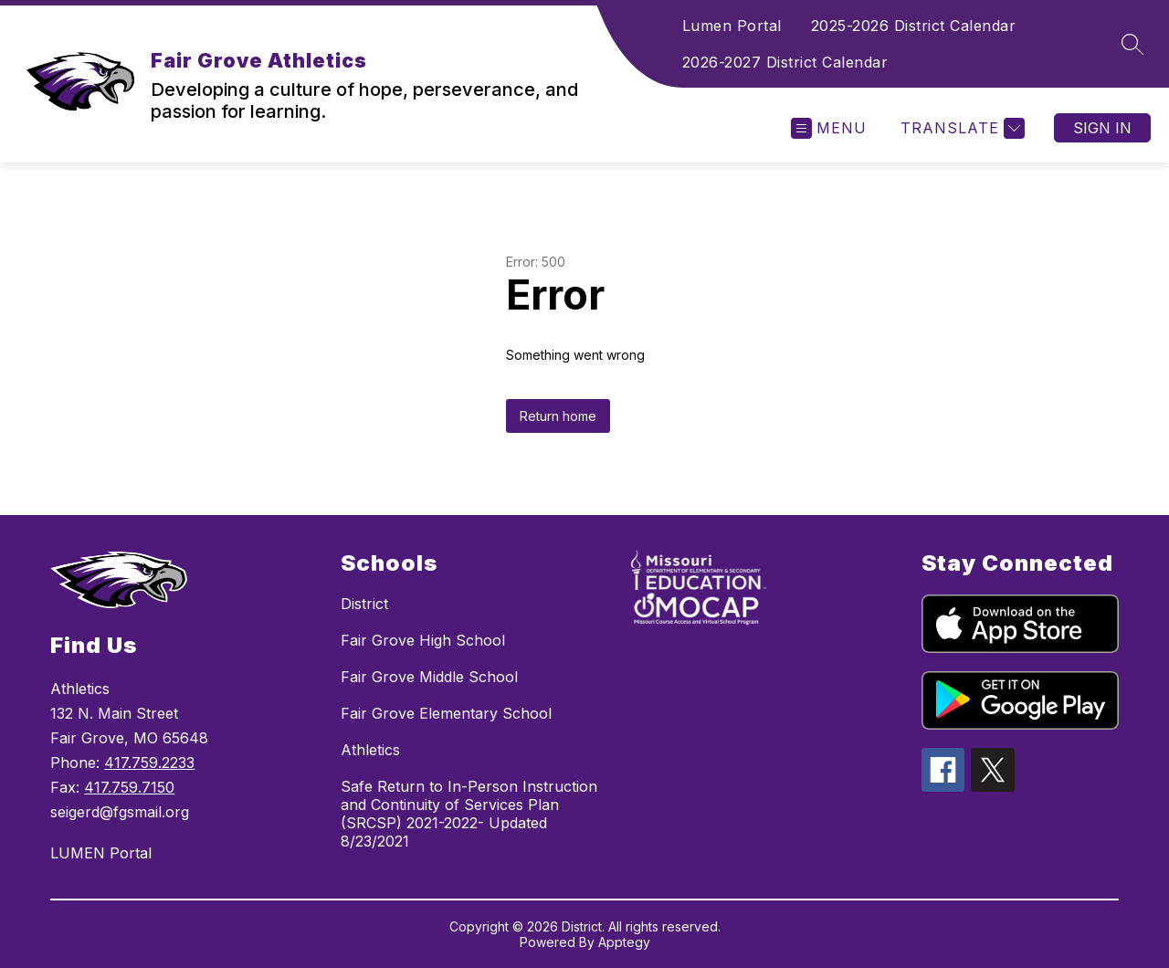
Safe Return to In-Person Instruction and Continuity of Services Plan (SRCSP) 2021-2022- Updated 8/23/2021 (469, 813)
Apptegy (624, 942)
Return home (558, 416)
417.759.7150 (129, 787)
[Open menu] (829, 128)
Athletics (370, 750)
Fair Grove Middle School (429, 677)
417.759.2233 (149, 762)
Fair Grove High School (423, 640)
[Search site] (1132, 44)
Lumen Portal (732, 25)
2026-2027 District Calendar (785, 62)
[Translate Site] (960, 128)
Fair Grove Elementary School (446, 713)
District (364, 603)
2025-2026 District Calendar (913, 25)
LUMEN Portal (101, 853)
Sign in (1102, 128)
